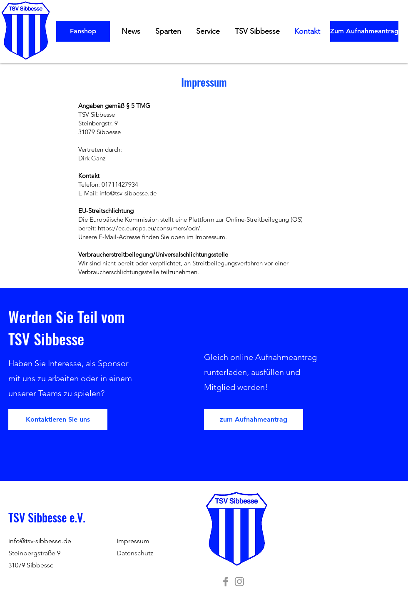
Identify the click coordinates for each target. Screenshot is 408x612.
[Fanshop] (83, 31)
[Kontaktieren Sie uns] (57, 419)
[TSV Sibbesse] (225, 581)
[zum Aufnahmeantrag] (253, 419)
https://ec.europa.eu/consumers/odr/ (149, 228)
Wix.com (334, 571)
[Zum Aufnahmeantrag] (364, 31)
